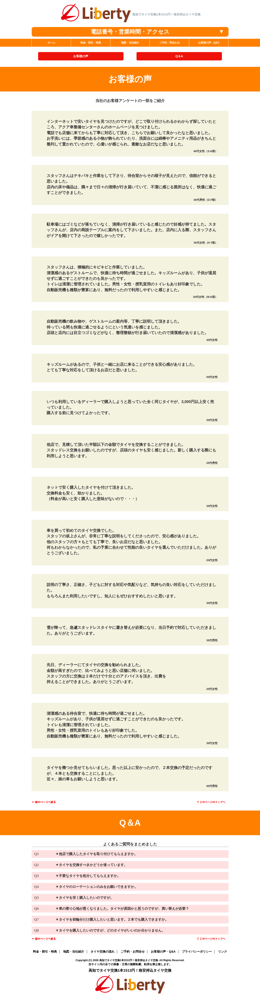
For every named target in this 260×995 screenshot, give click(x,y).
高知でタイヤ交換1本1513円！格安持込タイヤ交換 (128, 960)
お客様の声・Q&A (163, 951)
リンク (222, 951)
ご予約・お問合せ (133, 951)
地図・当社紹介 (73, 951)
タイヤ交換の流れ (102, 951)
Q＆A (179, 56)
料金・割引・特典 (45, 951)
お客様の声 (80, 56)
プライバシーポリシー (197, 951)
